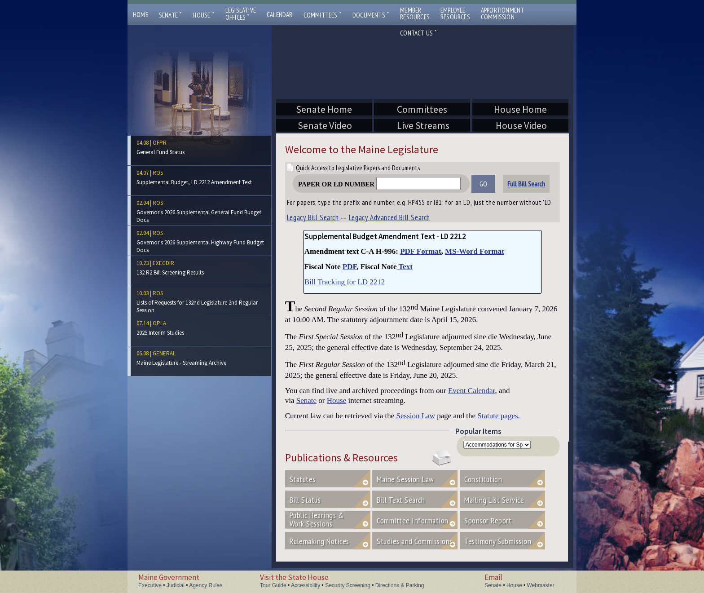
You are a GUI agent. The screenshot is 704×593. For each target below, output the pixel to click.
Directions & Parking (399, 585)
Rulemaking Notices (319, 541)
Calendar (280, 14)
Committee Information (413, 520)
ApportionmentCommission (502, 13)
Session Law (415, 416)
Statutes (303, 479)
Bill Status (305, 500)
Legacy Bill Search (313, 217)
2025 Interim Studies (160, 332)
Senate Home (324, 109)
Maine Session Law (405, 479)
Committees (323, 15)
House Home (520, 109)
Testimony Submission (497, 541)
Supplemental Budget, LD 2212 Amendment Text (194, 182)
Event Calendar (471, 390)
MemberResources (415, 13)
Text (404, 266)
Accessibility (305, 585)
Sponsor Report (487, 520)
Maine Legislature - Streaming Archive (181, 363)
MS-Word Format (474, 251)
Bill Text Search (401, 500)
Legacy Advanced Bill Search (389, 217)
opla (159, 323)
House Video (520, 125)
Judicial (176, 585)
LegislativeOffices (240, 14)
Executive (150, 585)
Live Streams (422, 125)
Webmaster (540, 585)
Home (140, 14)
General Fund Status (160, 152)
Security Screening (347, 585)
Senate (170, 15)
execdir (163, 263)
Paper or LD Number (379, 184)
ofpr (160, 142)
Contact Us (418, 33)
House (203, 15)
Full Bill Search (526, 183)
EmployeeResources (455, 13)
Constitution (483, 479)
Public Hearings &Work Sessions (317, 519)
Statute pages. (498, 416)
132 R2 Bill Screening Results (170, 272)
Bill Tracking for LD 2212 (344, 282)
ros (158, 173)
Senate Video (324, 125)
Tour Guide (273, 585)
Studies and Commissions (415, 541)
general (164, 353)
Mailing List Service (503, 500)
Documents (370, 15)
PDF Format (420, 251)
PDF (350, 266)
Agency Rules (205, 585)
